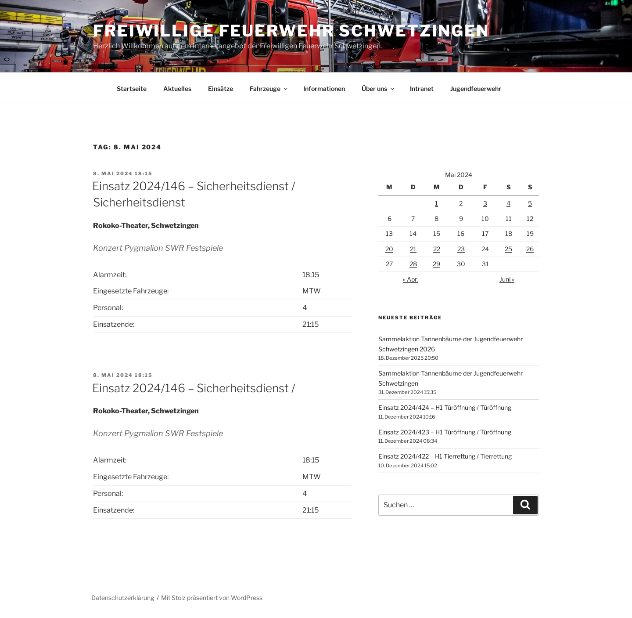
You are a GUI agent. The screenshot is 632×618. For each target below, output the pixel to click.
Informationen (324, 88)
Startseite (132, 88)
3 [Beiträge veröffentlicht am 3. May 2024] (485, 203)
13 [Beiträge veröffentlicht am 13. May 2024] (389, 233)
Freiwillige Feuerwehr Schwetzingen (291, 30)
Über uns (378, 88)
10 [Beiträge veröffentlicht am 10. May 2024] (485, 218)
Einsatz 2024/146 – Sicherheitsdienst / (193, 388)
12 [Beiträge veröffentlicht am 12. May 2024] (530, 218)
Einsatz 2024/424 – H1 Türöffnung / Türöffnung (444, 407)
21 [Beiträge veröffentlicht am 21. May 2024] (413, 249)
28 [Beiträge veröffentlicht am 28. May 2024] (413, 263)
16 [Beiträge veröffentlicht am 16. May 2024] (460, 233)
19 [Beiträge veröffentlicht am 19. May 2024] (530, 233)
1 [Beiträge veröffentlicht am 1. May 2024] (436, 203)
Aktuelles (177, 88)
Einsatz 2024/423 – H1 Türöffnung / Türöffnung (444, 432)
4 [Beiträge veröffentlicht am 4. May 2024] (508, 203)
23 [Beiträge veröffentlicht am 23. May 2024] (461, 249)
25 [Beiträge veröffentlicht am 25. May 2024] (508, 249)
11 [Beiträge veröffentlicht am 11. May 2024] (509, 218)
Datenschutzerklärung (122, 597)
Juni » (506, 279)
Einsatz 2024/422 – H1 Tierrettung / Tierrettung (445, 456)
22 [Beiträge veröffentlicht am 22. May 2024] (436, 249)
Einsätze (220, 88)
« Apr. (410, 279)
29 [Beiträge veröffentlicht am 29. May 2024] (436, 263)
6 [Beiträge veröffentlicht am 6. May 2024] (389, 218)
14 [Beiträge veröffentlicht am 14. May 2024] (413, 233)
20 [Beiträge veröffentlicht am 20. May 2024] (389, 249)
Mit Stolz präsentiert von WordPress (211, 597)
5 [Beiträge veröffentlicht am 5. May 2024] (530, 203)
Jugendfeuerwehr (475, 88)
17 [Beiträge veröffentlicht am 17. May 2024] (485, 233)
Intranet (422, 88)
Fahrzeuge (269, 88)
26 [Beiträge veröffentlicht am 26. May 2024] (530, 249)
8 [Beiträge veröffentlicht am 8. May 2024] (436, 218)
